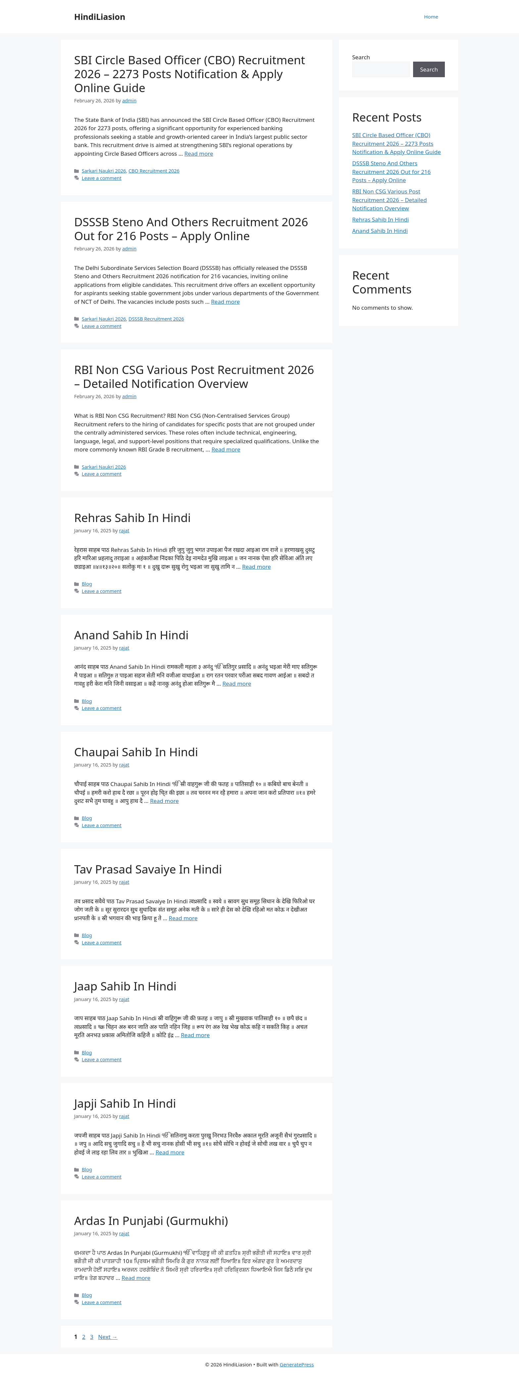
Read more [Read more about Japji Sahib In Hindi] (170, 1152)
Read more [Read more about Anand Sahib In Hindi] (236, 683)
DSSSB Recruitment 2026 (156, 319)
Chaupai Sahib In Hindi (136, 752)
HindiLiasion (99, 16)
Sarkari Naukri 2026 (104, 171)
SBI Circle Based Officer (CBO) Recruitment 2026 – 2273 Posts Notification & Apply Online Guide (189, 73)
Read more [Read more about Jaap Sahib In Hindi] (195, 1035)
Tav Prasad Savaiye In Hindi (148, 869)
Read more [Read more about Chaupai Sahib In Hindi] (164, 801)
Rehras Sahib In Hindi (132, 517)
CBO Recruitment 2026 (153, 171)
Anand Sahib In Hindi (131, 635)
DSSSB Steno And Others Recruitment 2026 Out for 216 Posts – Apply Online (191, 228)
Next (108, 1337)
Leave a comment (101, 178)
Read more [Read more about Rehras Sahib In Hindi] (256, 566)
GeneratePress (297, 1364)
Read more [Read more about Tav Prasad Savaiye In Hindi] (183, 918)
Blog (87, 584)
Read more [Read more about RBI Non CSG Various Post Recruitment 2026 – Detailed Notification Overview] (226, 449)
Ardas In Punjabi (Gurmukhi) (151, 1220)
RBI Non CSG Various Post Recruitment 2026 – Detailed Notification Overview (194, 376)
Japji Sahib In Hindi (125, 1103)
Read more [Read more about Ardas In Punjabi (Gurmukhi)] (135, 1278)
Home (431, 16)
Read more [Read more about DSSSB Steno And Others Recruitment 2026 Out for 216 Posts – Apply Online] (225, 301)
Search (361, 57)
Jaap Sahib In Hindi (125, 986)
